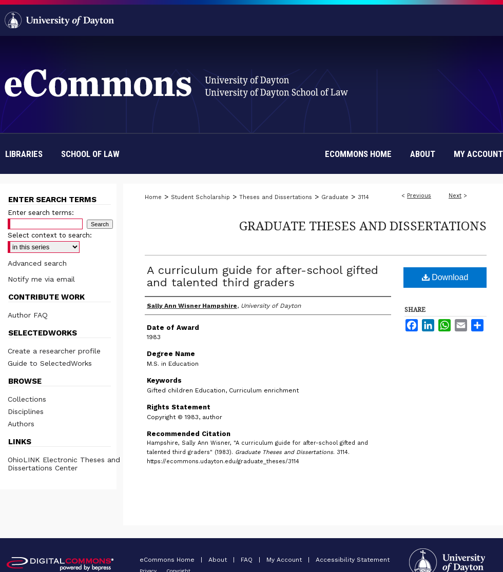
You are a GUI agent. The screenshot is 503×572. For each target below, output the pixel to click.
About (218, 559)
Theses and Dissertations (275, 197)
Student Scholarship (200, 197)
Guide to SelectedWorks (50, 363)
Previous (419, 195)
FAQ (248, 559)
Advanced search (37, 263)
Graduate (335, 197)
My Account (285, 559)
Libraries (24, 154)
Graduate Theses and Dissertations (363, 225)
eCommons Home (168, 559)
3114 (363, 197)
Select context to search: (50, 235)
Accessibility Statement (353, 559)
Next (455, 195)
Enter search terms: (41, 212)
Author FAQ (28, 315)
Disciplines (26, 411)
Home (153, 197)
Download (445, 277)
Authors (21, 424)
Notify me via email (41, 279)
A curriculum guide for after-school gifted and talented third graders (262, 276)
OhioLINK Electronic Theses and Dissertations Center (64, 464)
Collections (27, 399)
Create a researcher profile (54, 351)
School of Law (90, 154)
